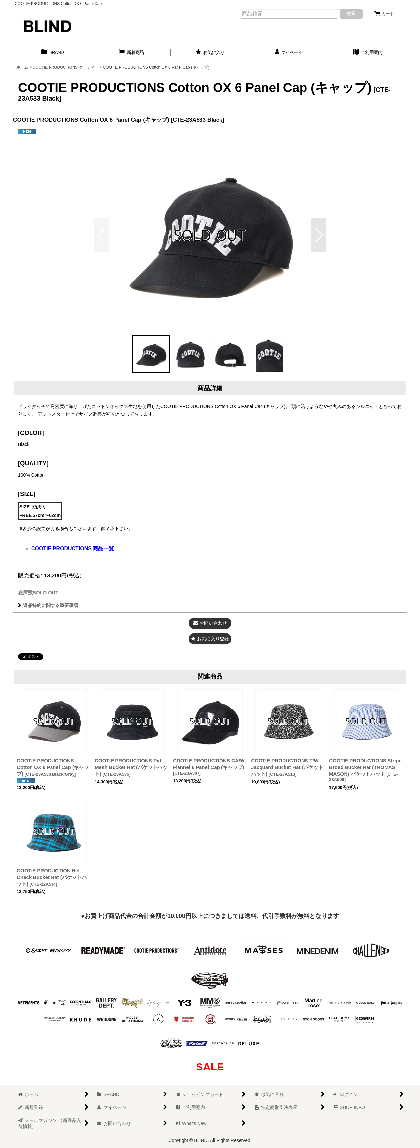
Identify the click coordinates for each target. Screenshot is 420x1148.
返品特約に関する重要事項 (48, 605)
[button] (318, 235)
